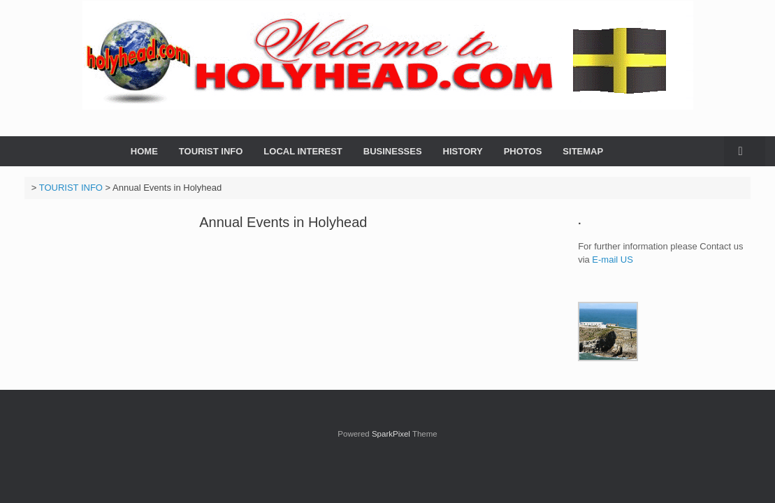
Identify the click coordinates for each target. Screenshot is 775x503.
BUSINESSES (392, 151)
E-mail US (613, 259)
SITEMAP (583, 151)
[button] (744, 151)
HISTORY (463, 151)
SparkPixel (391, 434)
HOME (144, 151)
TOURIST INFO (210, 151)
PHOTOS (523, 151)
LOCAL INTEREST (302, 151)
